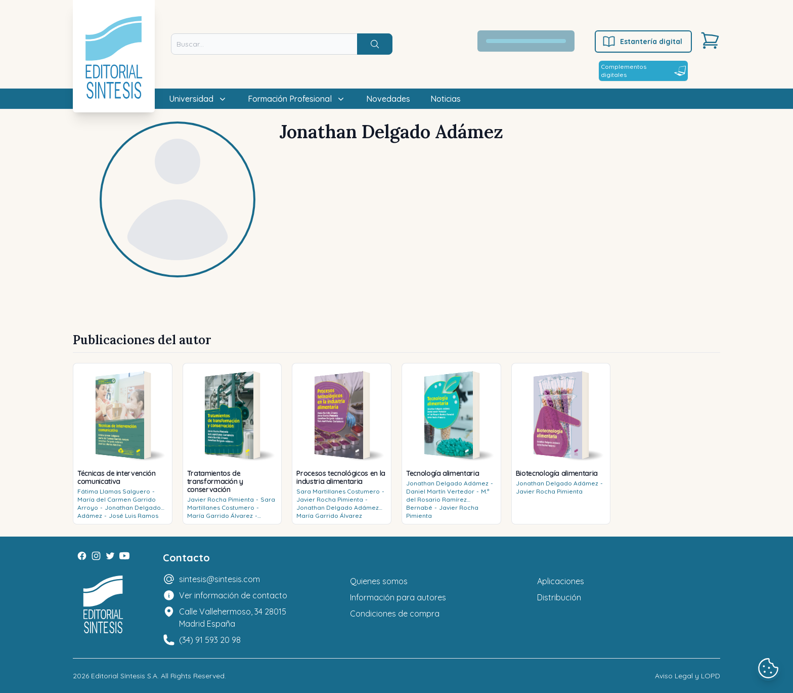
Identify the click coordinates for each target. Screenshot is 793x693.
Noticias (445, 99)
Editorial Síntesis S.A (124, 675)
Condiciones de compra (394, 613)
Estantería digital (642, 41)
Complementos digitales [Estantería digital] (643, 70)
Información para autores (398, 597)
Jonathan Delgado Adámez (337, 507)
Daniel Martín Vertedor (440, 491)
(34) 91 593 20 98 (210, 640)
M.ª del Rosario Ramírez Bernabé (447, 499)
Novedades (388, 99)
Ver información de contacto (233, 595)
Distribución (559, 597)
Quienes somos (379, 581)
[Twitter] (110, 556)
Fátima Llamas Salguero (113, 491)
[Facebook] (82, 556)
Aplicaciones (560, 581)
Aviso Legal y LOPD (687, 675)
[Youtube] (124, 556)
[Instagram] (96, 556)
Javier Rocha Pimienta (220, 499)
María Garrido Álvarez (220, 515)
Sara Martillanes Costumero (231, 503)
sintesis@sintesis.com (219, 579)
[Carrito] (710, 40)
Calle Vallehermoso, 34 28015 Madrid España (232, 617)
